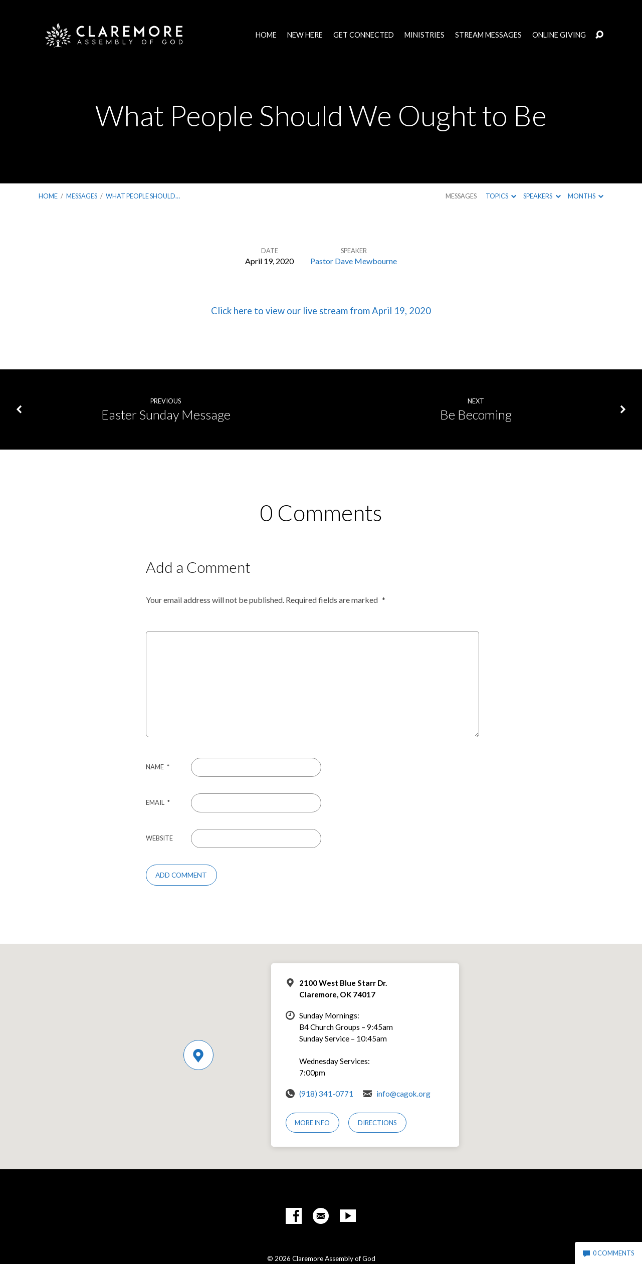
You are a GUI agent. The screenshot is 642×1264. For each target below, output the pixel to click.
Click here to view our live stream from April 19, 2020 (321, 310)
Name (157, 767)
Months (585, 196)
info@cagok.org (403, 1093)
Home (266, 35)
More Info (312, 1123)
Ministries (424, 35)
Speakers (541, 196)
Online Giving (559, 35)
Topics (501, 196)
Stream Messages (488, 35)
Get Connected (363, 35)
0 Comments (608, 1253)
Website (159, 838)
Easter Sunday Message (166, 414)
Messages (81, 196)
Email (158, 802)
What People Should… (143, 196)
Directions (377, 1123)
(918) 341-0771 (326, 1093)
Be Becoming (476, 414)
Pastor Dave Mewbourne (353, 261)
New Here (305, 35)
